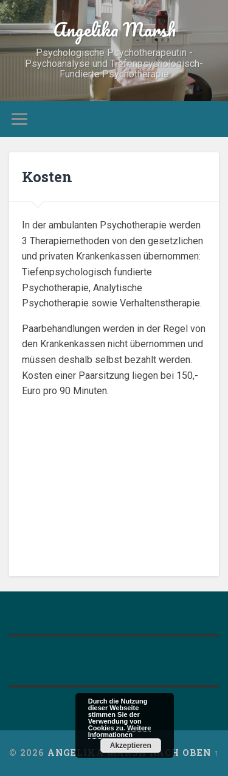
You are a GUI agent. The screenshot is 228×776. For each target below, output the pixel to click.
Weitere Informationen (119, 731)
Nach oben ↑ (184, 752)
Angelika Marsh (114, 29)
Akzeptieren (130, 745)
